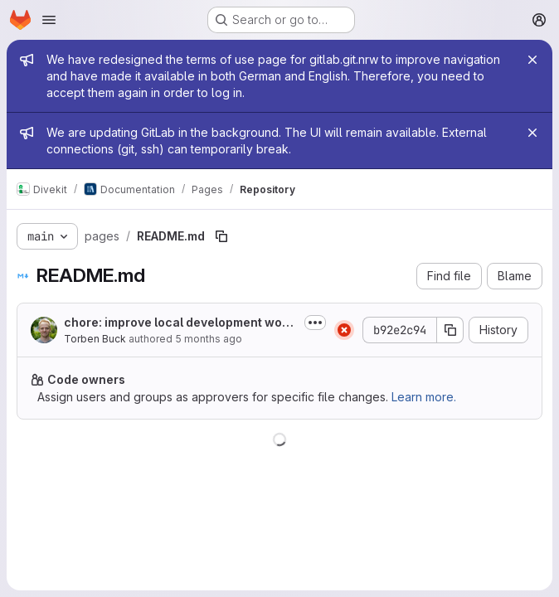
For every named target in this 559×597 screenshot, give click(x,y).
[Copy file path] (221, 236)
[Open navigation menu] (49, 20)
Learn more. (423, 397)
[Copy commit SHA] (450, 330)
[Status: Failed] (344, 330)
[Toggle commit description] (315, 322)
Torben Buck (95, 338)
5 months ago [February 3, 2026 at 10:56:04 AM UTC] (208, 338)
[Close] (532, 60)
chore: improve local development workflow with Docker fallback (179, 323)
